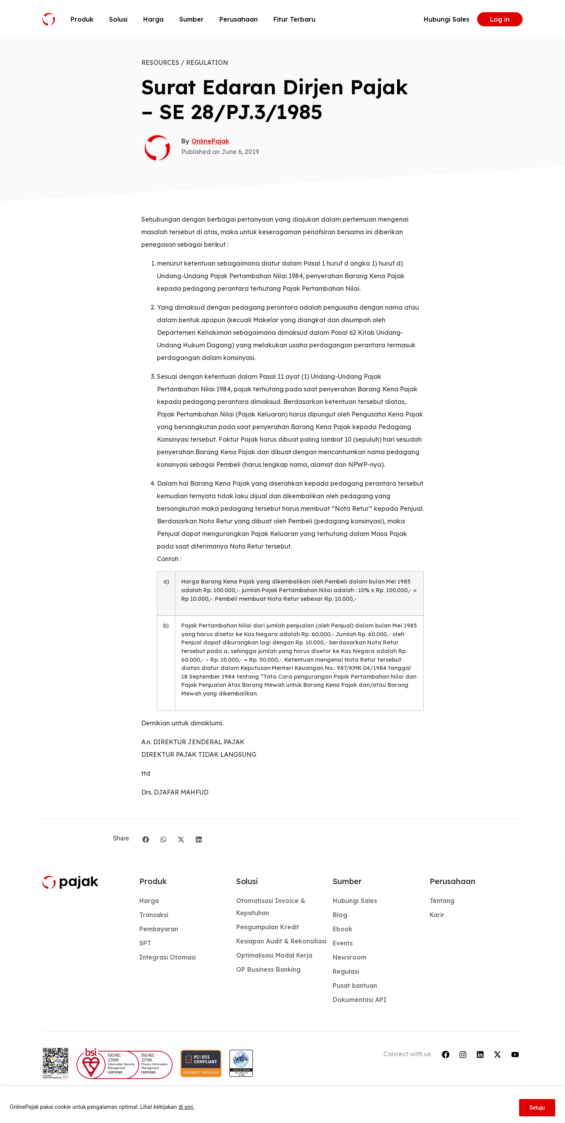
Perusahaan (238, 19)
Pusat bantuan (356, 988)
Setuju (536, 1108)
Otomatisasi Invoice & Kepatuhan (271, 907)
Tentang (443, 901)
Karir (437, 915)
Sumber (191, 19)
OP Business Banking (269, 984)
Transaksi (154, 915)
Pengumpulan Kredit (268, 928)
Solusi (118, 19)
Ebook (343, 930)
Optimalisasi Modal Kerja (275, 970)
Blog (340, 915)
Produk (82, 19)
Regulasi (346, 974)
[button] (146, 839)
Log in (500, 19)
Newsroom (350, 959)
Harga (153, 19)
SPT (145, 945)
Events (343, 945)
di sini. (186, 1108)
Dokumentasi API (360, 1003)
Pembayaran (159, 930)
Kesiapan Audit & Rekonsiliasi (263, 949)
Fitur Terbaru (294, 19)
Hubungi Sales (446, 19)
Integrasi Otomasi (168, 959)
